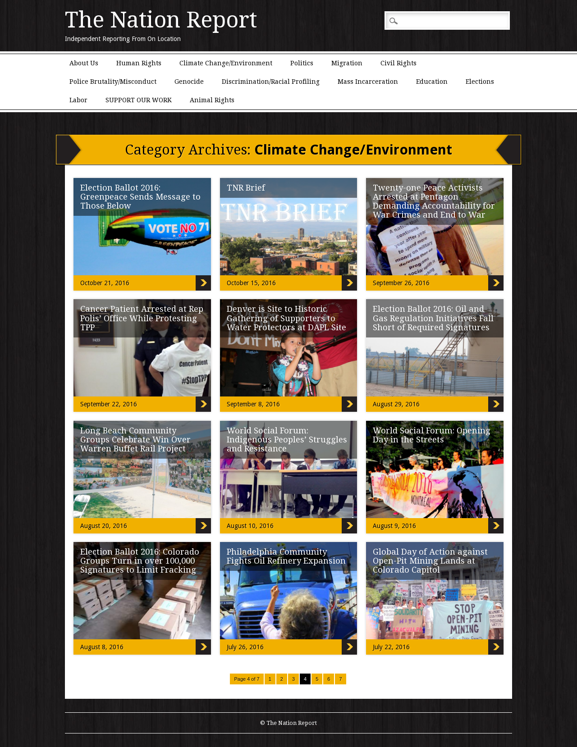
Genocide (189, 81)
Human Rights (138, 63)
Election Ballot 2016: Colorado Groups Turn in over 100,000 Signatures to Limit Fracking (139, 560)
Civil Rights (398, 63)
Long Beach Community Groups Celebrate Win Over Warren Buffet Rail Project (135, 439)
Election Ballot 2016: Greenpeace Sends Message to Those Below (140, 196)
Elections (480, 81)
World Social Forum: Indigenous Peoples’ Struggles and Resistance (287, 439)
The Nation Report (161, 20)
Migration (346, 63)
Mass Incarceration (368, 81)
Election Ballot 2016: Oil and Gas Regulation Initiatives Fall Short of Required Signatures (433, 318)
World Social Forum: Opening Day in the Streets (431, 435)
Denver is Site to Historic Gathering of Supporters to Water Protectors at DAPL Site (286, 318)
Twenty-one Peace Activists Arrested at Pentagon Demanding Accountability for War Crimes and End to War (434, 201)
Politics (301, 63)
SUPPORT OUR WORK (138, 100)
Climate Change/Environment (225, 63)
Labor (78, 100)
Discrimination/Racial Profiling (271, 81)
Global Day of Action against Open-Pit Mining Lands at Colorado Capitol (430, 560)
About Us (83, 63)
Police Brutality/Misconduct (112, 81)
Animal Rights (212, 100)
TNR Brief (246, 187)
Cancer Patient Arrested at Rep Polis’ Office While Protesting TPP (141, 318)
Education (432, 81)
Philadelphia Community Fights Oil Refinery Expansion (286, 556)
